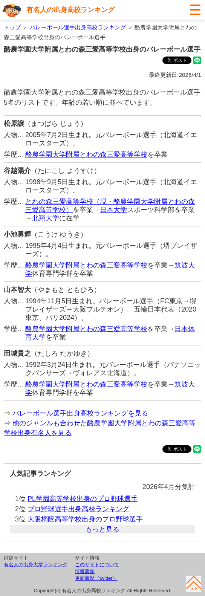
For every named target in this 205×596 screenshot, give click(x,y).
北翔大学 (45, 218)
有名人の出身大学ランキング (35, 564)
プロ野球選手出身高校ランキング (78, 509)
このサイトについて (97, 564)
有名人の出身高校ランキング (70, 10)
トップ (12, 27)
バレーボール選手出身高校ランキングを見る (80, 413)
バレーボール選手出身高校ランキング (78, 27)
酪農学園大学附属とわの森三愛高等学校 (86, 154)
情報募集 (85, 571)
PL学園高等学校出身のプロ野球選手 (83, 499)
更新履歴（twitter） (96, 578)
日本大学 (113, 210)
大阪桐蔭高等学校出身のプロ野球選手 (85, 519)
